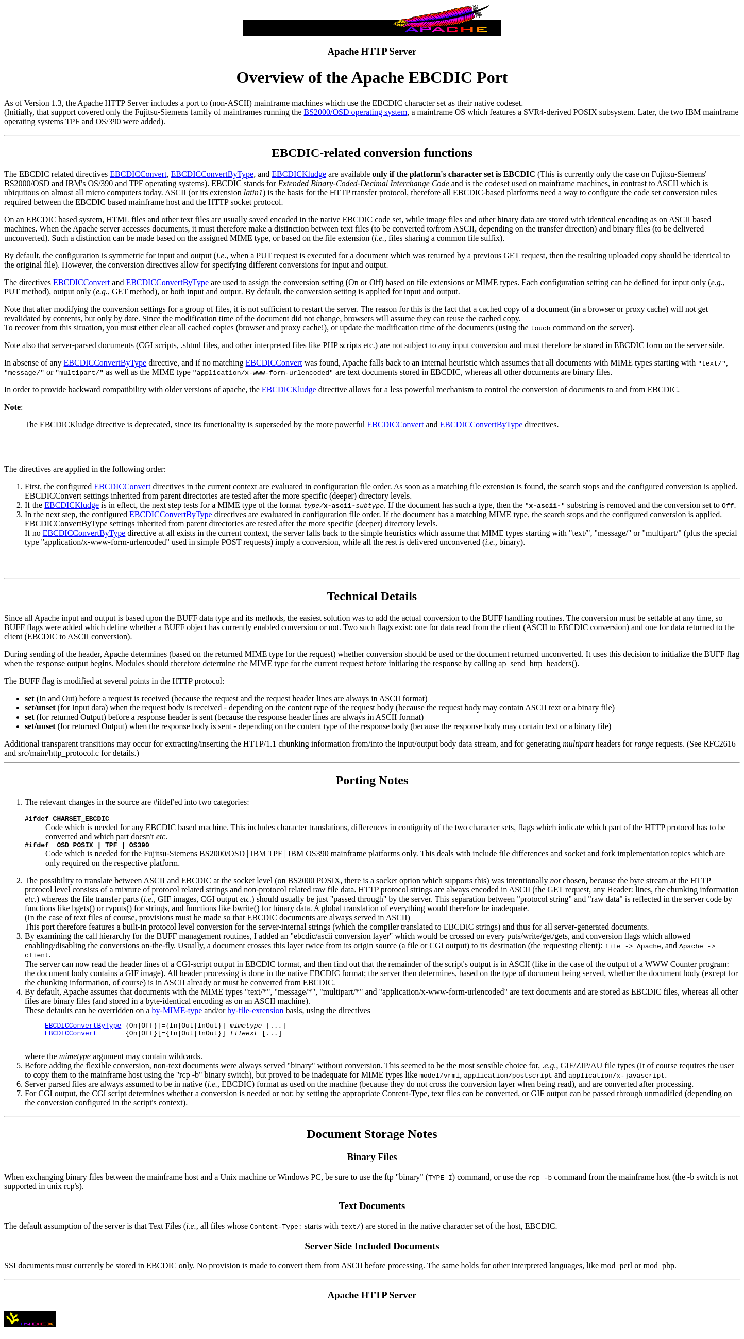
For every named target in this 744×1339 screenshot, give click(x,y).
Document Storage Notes (372, 1141)
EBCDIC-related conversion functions (372, 152)
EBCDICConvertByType (212, 174)
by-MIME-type (177, 1013)
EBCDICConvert (138, 174)
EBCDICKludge (299, 174)
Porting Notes (372, 780)
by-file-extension (255, 1013)
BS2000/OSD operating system (356, 112)
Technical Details (372, 596)
